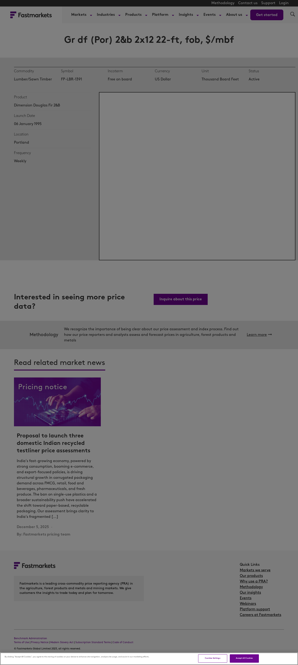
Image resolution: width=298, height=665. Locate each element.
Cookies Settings (212, 658)
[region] (149, 658)
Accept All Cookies (244, 658)
